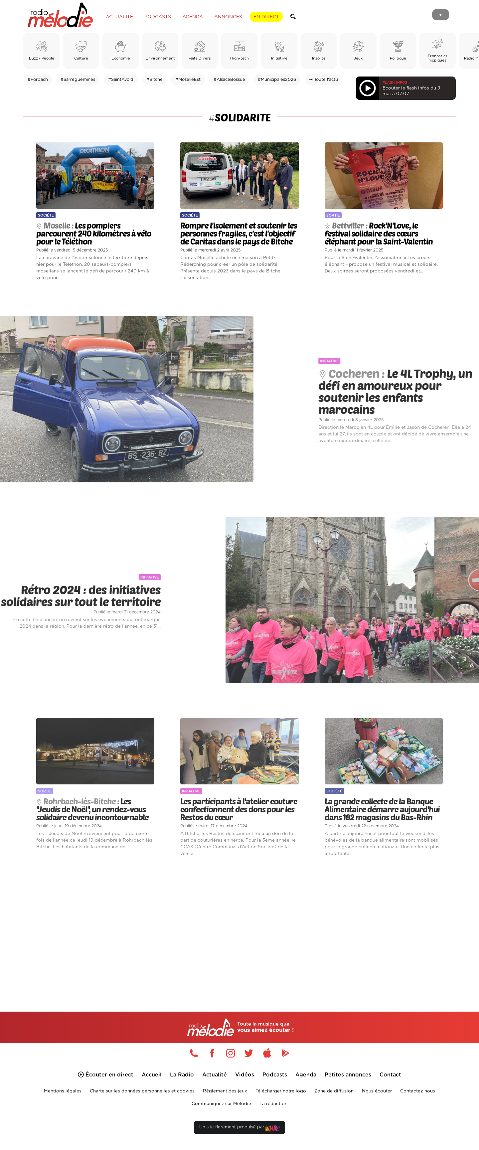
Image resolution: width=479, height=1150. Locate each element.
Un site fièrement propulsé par (239, 1128)
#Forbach (38, 80)
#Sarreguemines (78, 80)
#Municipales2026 (277, 80)
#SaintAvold (120, 80)
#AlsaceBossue (229, 80)
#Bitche (154, 80)
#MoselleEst (188, 80)
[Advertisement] (239, 926)
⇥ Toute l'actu (323, 80)
